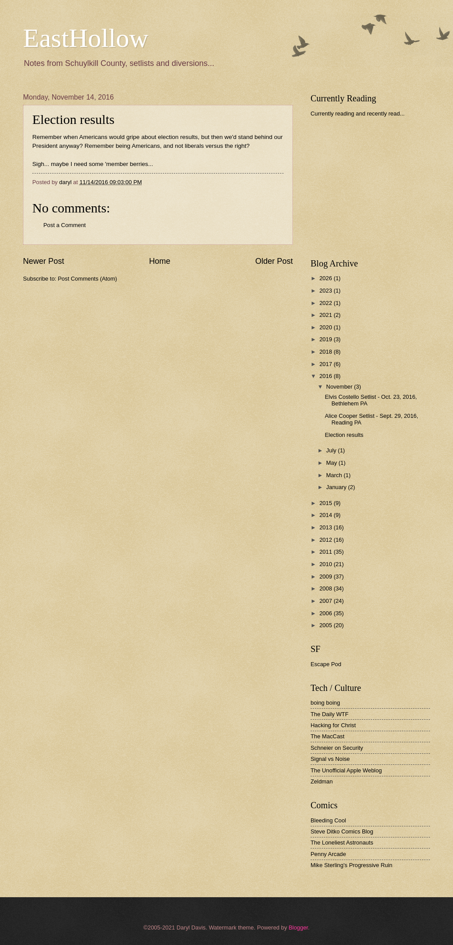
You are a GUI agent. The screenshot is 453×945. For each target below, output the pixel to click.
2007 (326, 601)
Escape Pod (326, 664)
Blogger (298, 927)
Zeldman (322, 781)
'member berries (126, 164)
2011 (326, 551)
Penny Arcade (328, 854)
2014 (326, 515)
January (337, 487)
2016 (326, 376)
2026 (326, 278)
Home (159, 261)
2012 (326, 539)
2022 (326, 303)
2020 (326, 327)
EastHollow (85, 38)
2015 (326, 503)
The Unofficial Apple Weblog (346, 770)
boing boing (325, 702)
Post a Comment (64, 225)
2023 (326, 290)
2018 (326, 351)
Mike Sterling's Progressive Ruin (351, 865)
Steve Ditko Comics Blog (342, 831)
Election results (344, 435)
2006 (326, 613)
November (340, 386)
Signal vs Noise (330, 759)
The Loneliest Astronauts (342, 842)
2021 (326, 315)
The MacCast (328, 736)
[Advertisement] (377, 187)
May (332, 462)
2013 (326, 527)
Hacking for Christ (333, 725)
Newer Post (43, 261)
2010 (326, 564)
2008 (326, 588)
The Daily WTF (330, 714)
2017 (326, 364)
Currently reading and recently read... (358, 113)
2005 (326, 625)
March (334, 475)
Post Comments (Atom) (87, 278)
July (332, 450)
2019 (326, 339)
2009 (326, 576)
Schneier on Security (337, 747)
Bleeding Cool (328, 820)
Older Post (274, 261)
